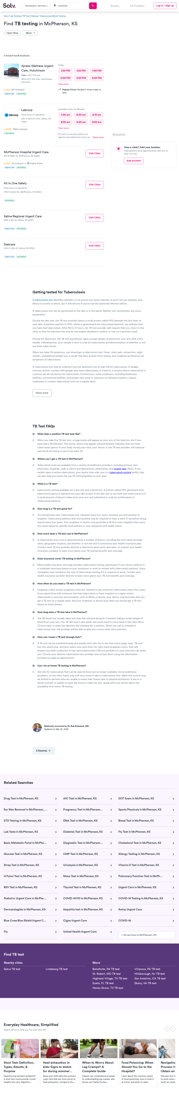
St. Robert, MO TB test (107, 973)
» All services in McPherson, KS (139, 935)
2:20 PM (81, 78)
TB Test (26, 16)
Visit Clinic (95, 153)
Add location (133, 160)
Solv (6, 16)
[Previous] (167, 1028)
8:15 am (97, 114)
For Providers (137, 5)
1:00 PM (65, 70)
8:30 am (65, 122)
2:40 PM (97, 78)
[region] (145, 94)
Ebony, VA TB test (145, 983)
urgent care (120, 468)
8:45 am (81, 122)
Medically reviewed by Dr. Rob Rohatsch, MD (66, 726)
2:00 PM (65, 78)
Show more (98, 137)
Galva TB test (12, 969)
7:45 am (65, 114)
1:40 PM (96, 70)
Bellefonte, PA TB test (106, 969)
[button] (131, 130)
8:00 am (81, 114)
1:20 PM (81, 70)
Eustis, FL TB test (103, 983)
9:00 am (96, 122)
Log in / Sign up (165, 5)
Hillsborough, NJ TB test (149, 973)
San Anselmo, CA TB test (150, 978)
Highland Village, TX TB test (110, 978)
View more (63, 84)
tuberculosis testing (120, 472)
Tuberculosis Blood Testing (52, 16)
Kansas (34, 16)
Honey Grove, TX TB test (108, 988)
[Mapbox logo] (119, 134)
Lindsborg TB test (57, 969)
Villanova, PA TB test (147, 969)
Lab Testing (15, 16)
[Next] (172, 1028)
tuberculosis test (44, 299)
